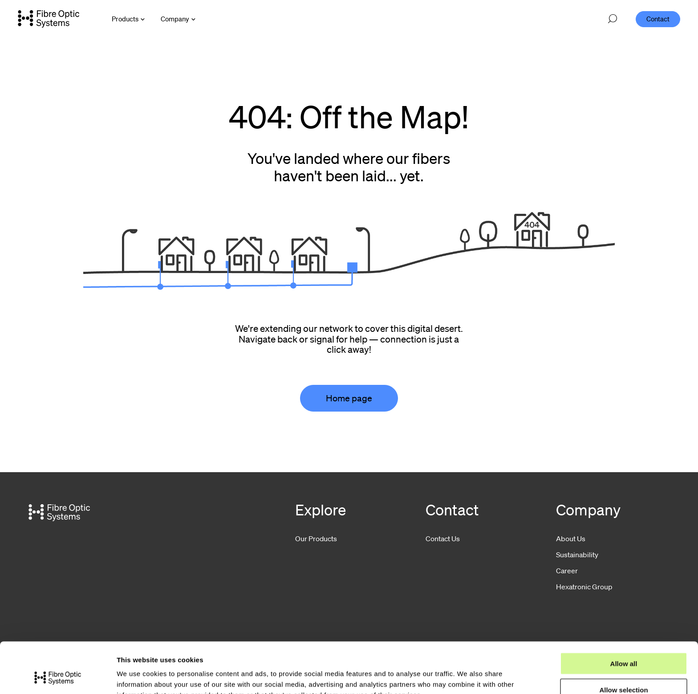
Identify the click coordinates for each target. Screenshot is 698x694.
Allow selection (623, 642)
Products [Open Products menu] (125, 18)
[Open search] (612, 19)
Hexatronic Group (584, 586)
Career (567, 570)
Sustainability (577, 554)
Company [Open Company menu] (175, 18)
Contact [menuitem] (658, 18)
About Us (570, 538)
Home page (349, 398)
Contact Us (443, 538)
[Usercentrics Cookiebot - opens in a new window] (58, 676)
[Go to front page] (48, 18)
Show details (467, 676)
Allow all (623, 616)
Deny (624, 668)
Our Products (316, 538)
